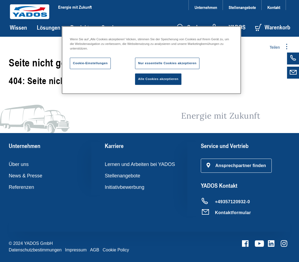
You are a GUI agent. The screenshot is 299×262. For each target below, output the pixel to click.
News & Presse (25, 175)
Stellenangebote (242, 7)
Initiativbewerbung (124, 187)
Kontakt (273, 7)
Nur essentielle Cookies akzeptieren (167, 63)
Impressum (75, 250)
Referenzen (21, 187)
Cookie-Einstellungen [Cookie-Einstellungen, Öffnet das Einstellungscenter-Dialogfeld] (90, 63)
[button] (236, 166)
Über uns (19, 164)
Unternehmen (206, 7)
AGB (94, 250)
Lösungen (48, 27)
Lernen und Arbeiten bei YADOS (140, 164)
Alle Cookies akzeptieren (158, 79)
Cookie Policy (116, 250)
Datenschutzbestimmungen (35, 250)
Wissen (18, 27)
